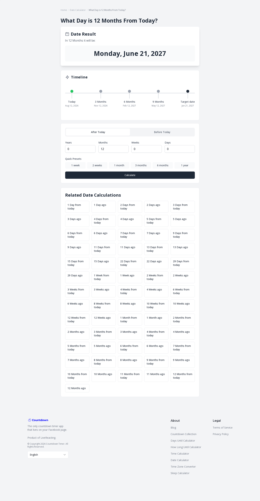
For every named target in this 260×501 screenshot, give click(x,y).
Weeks (135, 142)
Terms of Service (223, 427)
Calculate (130, 175)
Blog (173, 427)
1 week (75, 165)
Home (64, 10)
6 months (162, 165)
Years (68, 142)
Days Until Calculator (183, 440)
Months (103, 142)
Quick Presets (73, 158)
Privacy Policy (221, 434)
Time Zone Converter (183, 466)
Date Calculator (78, 10)
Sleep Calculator (180, 473)
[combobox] (47, 454)
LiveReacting (48, 437)
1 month (119, 165)
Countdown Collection (183, 434)
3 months (141, 165)
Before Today (162, 132)
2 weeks (97, 165)
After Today (98, 132)
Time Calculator (180, 453)
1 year (184, 165)
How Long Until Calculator (186, 447)
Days (168, 142)
